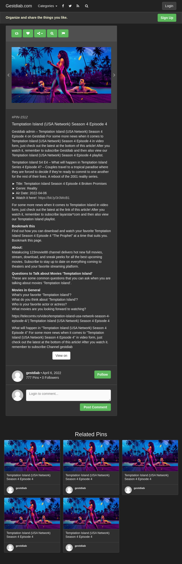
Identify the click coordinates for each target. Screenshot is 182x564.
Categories (47, 6)
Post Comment (95, 407)
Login (169, 6)
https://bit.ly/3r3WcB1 (53, 198)
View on (61, 355)
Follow (102, 374)
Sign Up (167, 18)
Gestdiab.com (19, 6)
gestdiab (21, 488)
